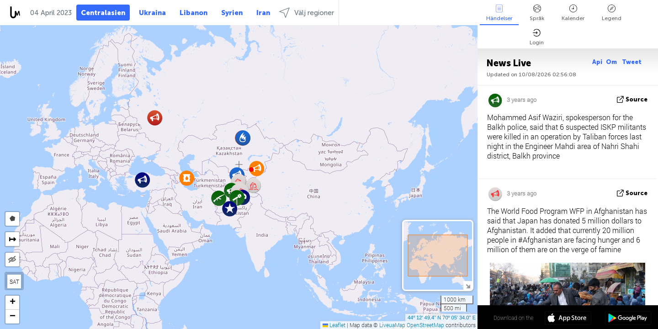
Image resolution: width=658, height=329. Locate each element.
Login (537, 37)
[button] (251, 169)
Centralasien (103, 13)
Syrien (232, 13)
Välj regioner (306, 12)
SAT (14, 281)
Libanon (193, 13)
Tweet (632, 61)
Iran (263, 13)
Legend (611, 13)
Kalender (573, 13)
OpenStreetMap (425, 325)
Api (597, 61)
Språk (537, 13)
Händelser (499, 13)
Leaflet (334, 325)
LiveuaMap (392, 325)
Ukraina (152, 13)
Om (612, 61)
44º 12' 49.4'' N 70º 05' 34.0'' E (442, 317)
